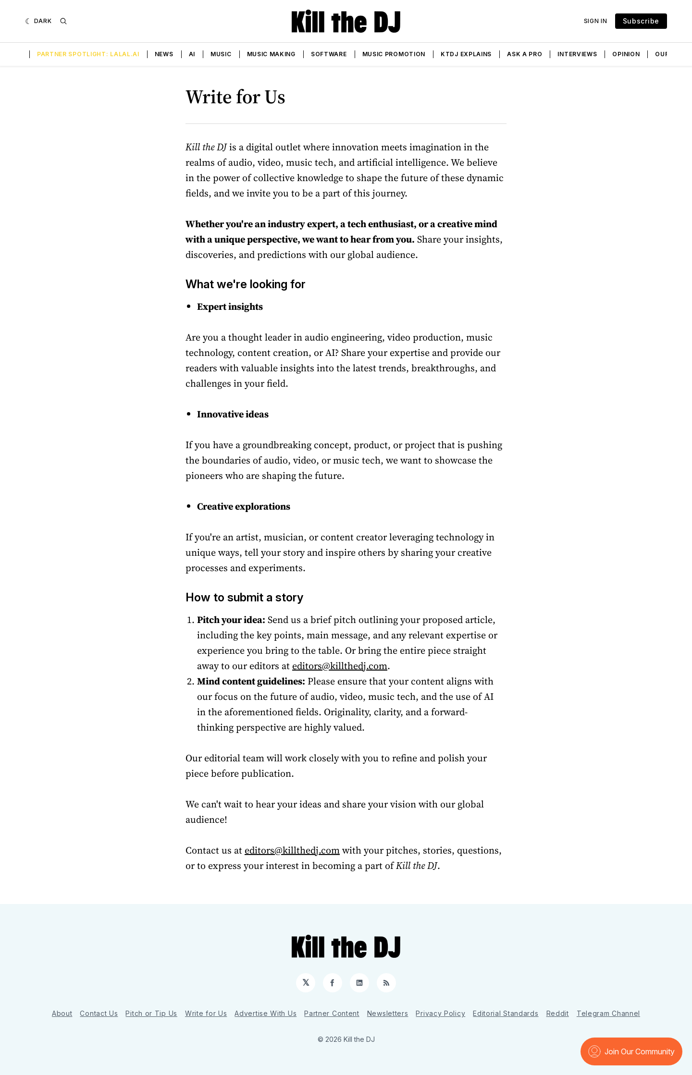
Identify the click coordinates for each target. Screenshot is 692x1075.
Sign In (595, 20)
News (164, 54)
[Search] (63, 21)
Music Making (271, 54)
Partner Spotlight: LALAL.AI (88, 54)
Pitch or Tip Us (151, 1013)
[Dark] (38, 21)
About (62, 1013)
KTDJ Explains (466, 54)
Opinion (626, 54)
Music (221, 54)
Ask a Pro (524, 54)
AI (192, 54)
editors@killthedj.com (339, 665)
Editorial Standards (505, 1013)
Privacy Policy (440, 1013)
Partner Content (331, 1013)
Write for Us (206, 1013)
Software (329, 54)
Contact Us (99, 1013)
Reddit (557, 1013)
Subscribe (641, 21)
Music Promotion (394, 54)
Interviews (577, 54)
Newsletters (387, 1013)
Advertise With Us (266, 1013)
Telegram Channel (608, 1013)
